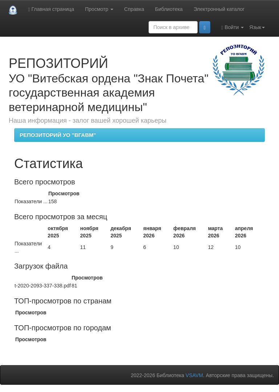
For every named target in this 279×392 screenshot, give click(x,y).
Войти (232, 27)
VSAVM (194, 375)
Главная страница (51, 9)
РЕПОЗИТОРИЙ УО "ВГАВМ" (58, 135)
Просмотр (99, 9)
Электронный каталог (219, 9)
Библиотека (169, 9)
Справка (134, 9)
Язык (257, 27)
